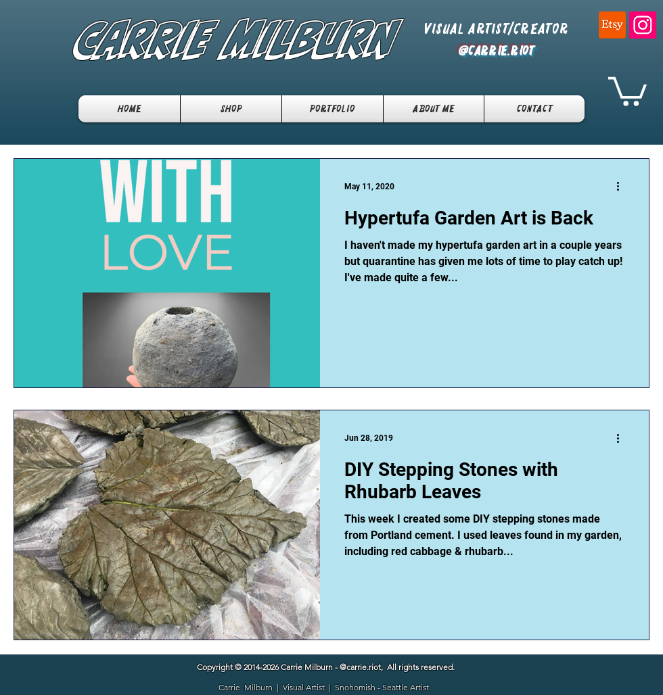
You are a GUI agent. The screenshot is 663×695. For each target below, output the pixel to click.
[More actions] (622, 186)
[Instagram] (642, 25)
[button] (627, 90)
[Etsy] (612, 25)
